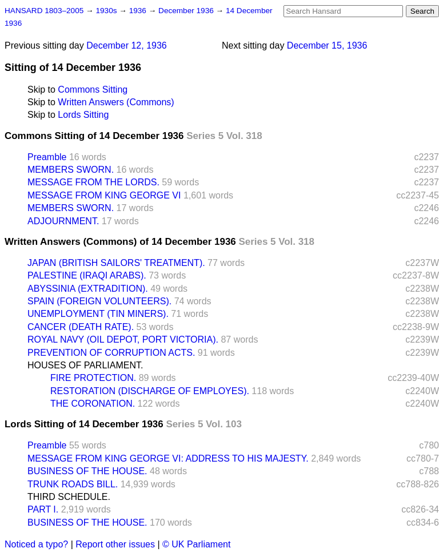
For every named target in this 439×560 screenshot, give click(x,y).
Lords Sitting (83, 115)
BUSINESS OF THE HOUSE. (87, 471)
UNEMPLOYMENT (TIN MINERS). (98, 314)
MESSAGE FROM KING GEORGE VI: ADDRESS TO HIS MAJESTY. (168, 458)
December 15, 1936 (327, 45)
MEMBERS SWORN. (70, 169)
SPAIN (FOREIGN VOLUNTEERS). (99, 301)
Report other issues (115, 544)
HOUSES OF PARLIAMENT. (85, 365)
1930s (107, 10)
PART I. (42, 509)
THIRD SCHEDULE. (68, 497)
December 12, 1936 (126, 45)
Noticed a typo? (36, 544)
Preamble (46, 157)
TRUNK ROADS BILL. (72, 484)
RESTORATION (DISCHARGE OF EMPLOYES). (149, 391)
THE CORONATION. (92, 403)
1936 (139, 10)
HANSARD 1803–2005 (44, 10)
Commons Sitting (92, 89)
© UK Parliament (196, 544)
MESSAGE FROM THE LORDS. (93, 182)
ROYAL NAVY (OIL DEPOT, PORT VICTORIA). (122, 339)
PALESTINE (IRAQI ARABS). (86, 275)
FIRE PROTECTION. (93, 378)
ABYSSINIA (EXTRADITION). (87, 288)
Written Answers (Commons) (116, 102)
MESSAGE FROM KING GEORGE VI (104, 195)
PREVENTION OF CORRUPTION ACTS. (111, 353)
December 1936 (187, 10)
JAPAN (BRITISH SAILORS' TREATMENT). (116, 263)
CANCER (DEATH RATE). (80, 327)
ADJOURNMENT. (63, 221)
